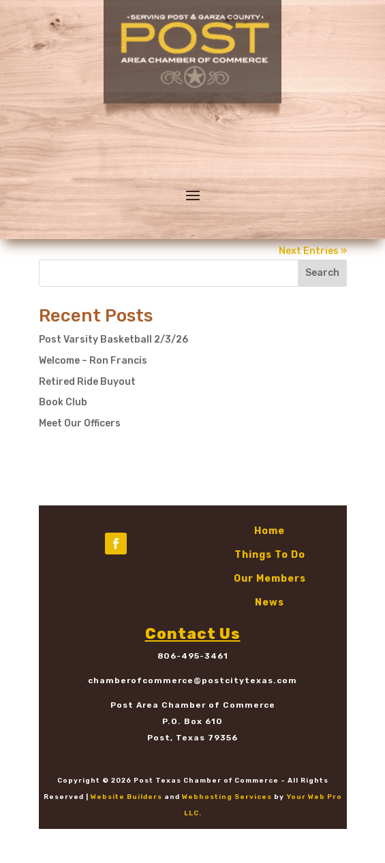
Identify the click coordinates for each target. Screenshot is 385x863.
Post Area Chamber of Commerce (192, 705)
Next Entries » (313, 251)
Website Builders (126, 797)
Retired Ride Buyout (87, 382)
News (269, 602)
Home (269, 531)
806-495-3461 (192, 656)
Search (322, 273)
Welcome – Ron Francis (93, 360)
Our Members (270, 578)
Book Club (63, 402)
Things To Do (269, 555)
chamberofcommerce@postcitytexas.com (192, 680)
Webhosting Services (227, 797)
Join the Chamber (115, 599)
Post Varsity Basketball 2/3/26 (113, 339)
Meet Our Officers (80, 423)
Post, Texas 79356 (192, 737)
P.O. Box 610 (192, 721)
